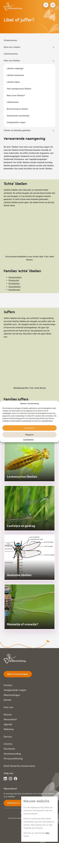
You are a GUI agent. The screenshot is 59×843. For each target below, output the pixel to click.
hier (47, 833)
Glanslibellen (15, 286)
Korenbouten (14, 290)
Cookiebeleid (28, 440)
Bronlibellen (14, 283)
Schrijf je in (13, 803)
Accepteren (29, 428)
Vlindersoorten (10, 40)
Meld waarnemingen (17, 674)
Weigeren (29, 435)
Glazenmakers (15, 277)
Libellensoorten (11, 54)
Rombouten (14, 280)
